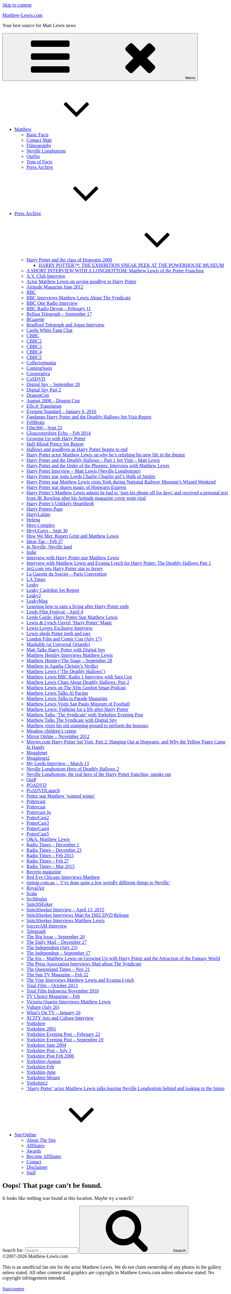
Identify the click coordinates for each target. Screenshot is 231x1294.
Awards (33, 1150)
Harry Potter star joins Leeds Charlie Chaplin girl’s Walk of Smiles (91, 476)
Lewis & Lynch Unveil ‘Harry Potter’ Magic (69, 622)
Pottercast (35, 801)
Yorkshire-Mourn (43, 1077)
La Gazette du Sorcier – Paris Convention (66, 573)
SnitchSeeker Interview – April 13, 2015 (65, 909)
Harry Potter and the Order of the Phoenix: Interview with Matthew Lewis (97, 465)
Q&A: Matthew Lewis (48, 839)
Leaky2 (33, 595)
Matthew (68, 129)
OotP (31, 779)
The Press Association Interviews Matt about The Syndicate (83, 963)
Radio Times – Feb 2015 (50, 855)
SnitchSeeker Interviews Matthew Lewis (65, 920)
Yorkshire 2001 (41, 1028)
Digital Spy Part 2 (43, 389)
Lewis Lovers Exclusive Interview (59, 628)
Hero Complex (40, 525)
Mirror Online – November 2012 (58, 736)
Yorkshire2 (37, 1083)
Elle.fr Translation (43, 406)
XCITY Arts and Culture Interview (60, 1018)
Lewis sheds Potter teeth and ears (58, 633)
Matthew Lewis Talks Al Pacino (57, 693)
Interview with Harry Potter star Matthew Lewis (72, 557)
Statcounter (13, 1288)
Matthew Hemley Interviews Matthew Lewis (69, 655)
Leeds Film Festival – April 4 (54, 611)
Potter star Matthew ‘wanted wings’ (60, 795)
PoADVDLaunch (43, 790)
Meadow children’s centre (51, 730)
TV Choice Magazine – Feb (53, 996)
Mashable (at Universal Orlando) (58, 644)
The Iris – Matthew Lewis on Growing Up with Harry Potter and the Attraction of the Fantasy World (123, 958)
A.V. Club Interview (45, 276)
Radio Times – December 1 (52, 844)
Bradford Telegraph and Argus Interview (65, 324)
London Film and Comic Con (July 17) (64, 638)
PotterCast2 (37, 817)
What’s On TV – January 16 (53, 1012)
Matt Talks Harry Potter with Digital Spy (65, 649)
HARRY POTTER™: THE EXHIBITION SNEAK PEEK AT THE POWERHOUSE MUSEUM (131, 265)
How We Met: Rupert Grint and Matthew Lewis (72, 536)
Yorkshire (35, 1023)
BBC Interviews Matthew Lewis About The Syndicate (78, 297)
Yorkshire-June (41, 1072)
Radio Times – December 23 (54, 850)
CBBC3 (34, 346)
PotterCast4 (37, 828)
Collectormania (41, 362)
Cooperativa (38, 373)
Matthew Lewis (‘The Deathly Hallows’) (65, 671)
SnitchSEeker (39, 904)
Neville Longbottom (46, 150)
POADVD (36, 785)
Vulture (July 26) (42, 1007)
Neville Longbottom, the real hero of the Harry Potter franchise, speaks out (98, 774)
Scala (31, 893)
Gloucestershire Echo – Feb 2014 (58, 433)
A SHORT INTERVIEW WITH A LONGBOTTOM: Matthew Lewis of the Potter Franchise (115, 270)
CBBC (32, 335)
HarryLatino (38, 514)
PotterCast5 (37, 833)
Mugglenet (36, 752)
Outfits (33, 156)
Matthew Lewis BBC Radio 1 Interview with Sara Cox (79, 676)
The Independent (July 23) (51, 947)
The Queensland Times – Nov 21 (58, 969)
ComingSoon (39, 368)
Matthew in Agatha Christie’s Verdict (62, 666)
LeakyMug (37, 601)
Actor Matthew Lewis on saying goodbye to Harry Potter (81, 281)
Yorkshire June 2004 (46, 1045)
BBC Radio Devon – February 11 (58, 308)
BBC (31, 292)
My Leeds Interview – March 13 (57, 763)
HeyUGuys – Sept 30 (46, 530)
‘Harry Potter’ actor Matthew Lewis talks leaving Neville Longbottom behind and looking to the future (125, 1088)
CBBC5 (34, 357)
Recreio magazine (43, 871)
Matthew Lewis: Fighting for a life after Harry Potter (77, 709)
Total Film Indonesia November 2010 (62, 990)
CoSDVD (35, 378)
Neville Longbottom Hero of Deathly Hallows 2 (72, 768)
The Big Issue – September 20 (55, 936)
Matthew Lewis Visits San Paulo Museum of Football (78, 703)
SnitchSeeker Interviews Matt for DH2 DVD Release (77, 915)
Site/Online (70, 1134)
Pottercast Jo (38, 812)
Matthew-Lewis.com (22, 15)
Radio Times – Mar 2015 (50, 866)
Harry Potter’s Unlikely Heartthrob (60, 503)
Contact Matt (39, 140)
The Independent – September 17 (58, 953)
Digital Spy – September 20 (53, 384)
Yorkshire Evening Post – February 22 (63, 1034)
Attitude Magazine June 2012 (54, 286)
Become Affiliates (43, 1156)
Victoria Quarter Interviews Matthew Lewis (68, 1001)
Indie (31, 552)
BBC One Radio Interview (52, 303)
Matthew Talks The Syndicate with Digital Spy (71, 720)
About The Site (41, 1140)
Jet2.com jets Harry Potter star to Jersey (64, 568)
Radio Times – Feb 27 (47, 860)
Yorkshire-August (43, 1061)
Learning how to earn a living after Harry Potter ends (77, 606)
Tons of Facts (39, 161)
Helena (33, 519)
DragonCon (37, 395)
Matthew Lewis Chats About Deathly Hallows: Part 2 (77, 682)
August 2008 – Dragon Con (53, 400)
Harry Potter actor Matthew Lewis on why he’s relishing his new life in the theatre (105, 454)
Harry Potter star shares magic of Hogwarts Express (76, 487)
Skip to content (17, 5)
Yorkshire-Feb (40, 1066)
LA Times (36, 579)
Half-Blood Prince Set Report (55, 443)
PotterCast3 (37, 823)
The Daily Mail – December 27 (56, 942)
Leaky (32, 584)
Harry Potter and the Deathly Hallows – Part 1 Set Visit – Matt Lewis (93, 460)
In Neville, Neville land (49, 546)
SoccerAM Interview (46, 925)
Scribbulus (36, 898)
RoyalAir (35, 888)
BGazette (35, 319)
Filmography (38, 145)
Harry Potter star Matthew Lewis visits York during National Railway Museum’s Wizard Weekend (121, 481)
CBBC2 (34, 341)
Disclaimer (37, 1167)
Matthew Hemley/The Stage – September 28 (69, 660)
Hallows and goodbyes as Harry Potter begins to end (77, 449)
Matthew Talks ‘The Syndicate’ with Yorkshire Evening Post (84, 714)
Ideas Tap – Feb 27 (44, 541)
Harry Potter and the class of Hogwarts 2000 (114, 259)
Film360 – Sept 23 (44, 427)
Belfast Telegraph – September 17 (59, 314)
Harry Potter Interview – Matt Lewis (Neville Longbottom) (83, 471)
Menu (100, 57)
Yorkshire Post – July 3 (48, 1050)
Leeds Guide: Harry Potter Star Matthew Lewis (72, 617)
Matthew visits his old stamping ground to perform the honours (87, 725)
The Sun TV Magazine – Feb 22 (57, 974)
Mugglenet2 (38, 758)
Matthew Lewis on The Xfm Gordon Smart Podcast (76, 687)
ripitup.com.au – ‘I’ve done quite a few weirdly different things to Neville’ (98, 882)
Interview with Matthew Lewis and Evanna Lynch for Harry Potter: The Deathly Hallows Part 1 (118, 563)
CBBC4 (34, 351)
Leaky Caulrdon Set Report (52, 590)
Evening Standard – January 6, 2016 (61, 411)
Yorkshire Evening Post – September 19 (64, 1039)
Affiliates (35, 1145)
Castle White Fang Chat (49, 330)
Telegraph (36, 931)
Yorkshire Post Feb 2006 (50, 1055)
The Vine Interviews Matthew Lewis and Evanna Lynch (80, 980)
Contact (34, 1161)
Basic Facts (37, 134)
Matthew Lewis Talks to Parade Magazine (66, 698)
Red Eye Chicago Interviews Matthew (63, 877)
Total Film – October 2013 (52, 985)
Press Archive (39, 167)
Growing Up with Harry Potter (55, 438)
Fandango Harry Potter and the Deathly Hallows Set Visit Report (88, 416)
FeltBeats (35, 422)
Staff (31, 1172)
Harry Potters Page (44, 508)
